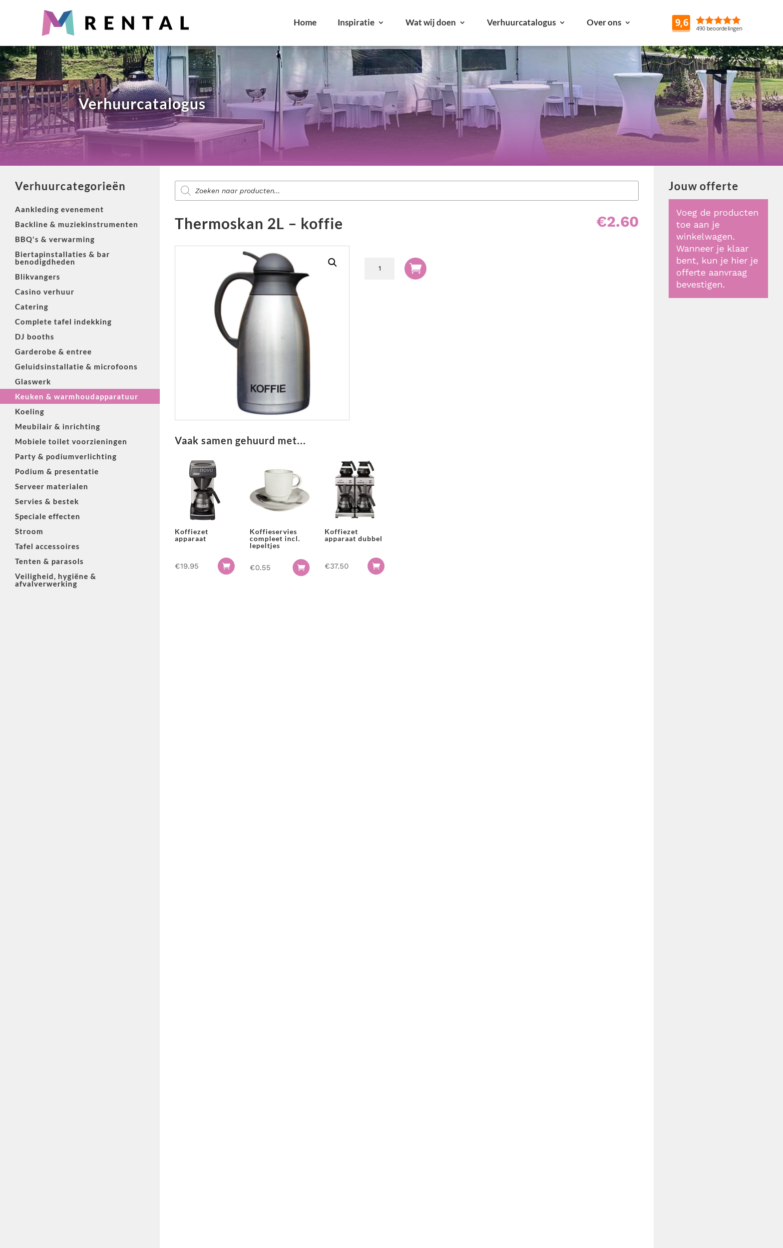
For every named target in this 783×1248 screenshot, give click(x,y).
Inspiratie (356, 22)
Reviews (731, 22)
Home (305, 22)
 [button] (226, 566)
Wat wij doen (430, 22)
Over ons (604, 22)
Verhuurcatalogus (521, 22)
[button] (333, 263)
